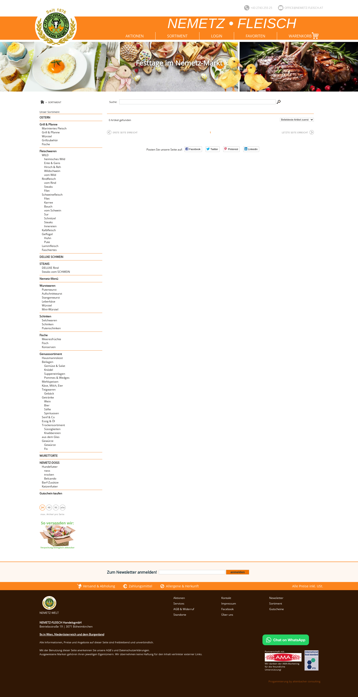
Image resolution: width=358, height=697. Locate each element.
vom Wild (50, 175)
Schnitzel (50, 218)
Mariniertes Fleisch (54, 128)
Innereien (50, 226)
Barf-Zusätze (50, 482)
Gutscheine (276, 609)
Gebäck (49, 393)
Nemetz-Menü (49, 279)
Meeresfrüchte (51, 339)
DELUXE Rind (50, 268)
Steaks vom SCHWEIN (56, 272)
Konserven (49, 347)
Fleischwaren (48, 151)
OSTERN (45, 117)
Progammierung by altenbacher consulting (294, 681)
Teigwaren (49, 389)
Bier (47, 405)
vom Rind (50, 183)
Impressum (228, 603)
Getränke (48, 397)
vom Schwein (52, 210)
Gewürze (47, 441)
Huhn (47, 238)
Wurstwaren (47, 286)
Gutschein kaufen (51, 493)
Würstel (47, 136)
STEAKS (45, 264)
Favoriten (255, 36)
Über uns (227, 615)
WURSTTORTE (49, 456)
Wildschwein (52, 171)
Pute (47, 242)
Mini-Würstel (50, 309)
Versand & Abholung (99, 586)
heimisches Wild (54, 159)
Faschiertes (49, 250)
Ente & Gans (52, 163)
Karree (48, 202)
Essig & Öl (48, 421)
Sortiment (177, 36)
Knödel (48, 370)
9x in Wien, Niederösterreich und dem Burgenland (72, 634)
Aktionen (135, 36)
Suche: (113, 102)
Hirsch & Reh (52, 167)
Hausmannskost (52, 358)
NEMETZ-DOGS (50, 463)
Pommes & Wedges (57, 378)
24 (42, 507)
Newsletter (276, 598)
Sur (46, 214)
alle (62, 507)
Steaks (48, 187)
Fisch (45, 343)
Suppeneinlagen (54, 374)
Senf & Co (48, 417)
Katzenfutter (50, 486)
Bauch (48, 206)
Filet (47, 191)
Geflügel (47, 234)
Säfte (47, 409)
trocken (49, 475)
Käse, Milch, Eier (52, 386)
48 (49, 507)
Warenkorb (305, 35)
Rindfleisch (49, 179)
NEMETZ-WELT (49, 611)
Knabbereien (52, 433)
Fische (46, 144)
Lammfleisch (50, 246)
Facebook (227, 609)
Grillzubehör (50, 140)
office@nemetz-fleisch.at (304, 8)
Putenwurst (49, 290)
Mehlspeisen (50, 382)
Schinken (45, 316)
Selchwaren (49, 320)
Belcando (50, 478)
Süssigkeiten (52, 429)
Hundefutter (50, 467)
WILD (45, 155)
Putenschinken (51, 328)
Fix (46, 449)
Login (216, 36)
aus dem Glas (51, 437)
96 (55, 507)
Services (178, 603)
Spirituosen (51, 413)
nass (47, 471)
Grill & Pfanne (48, 124)
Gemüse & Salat (54, 366)
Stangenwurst (51, 297)
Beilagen (47, 362)
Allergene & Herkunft (182, 586)
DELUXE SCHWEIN (51, 257)
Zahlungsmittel (140, 586)
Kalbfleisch (49, 230)
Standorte (179, 615)
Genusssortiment (51, 354)
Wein (47, 401)
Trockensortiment (53, 425)
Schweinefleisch (52, 195)
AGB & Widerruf (183, 609)
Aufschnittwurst (52, 294)
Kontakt (226, 598)
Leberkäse (48, 301)
